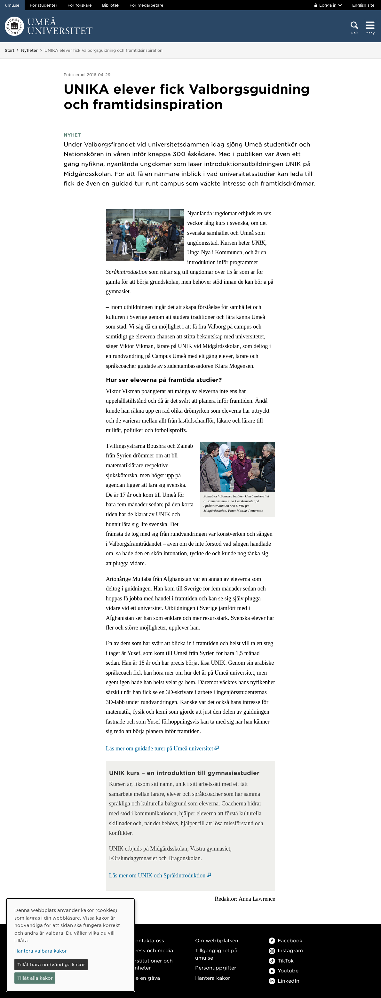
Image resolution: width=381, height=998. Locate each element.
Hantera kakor (212, 978)
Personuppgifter (215, 967)
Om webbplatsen (216, 940)
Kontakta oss (148, 940)
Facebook (285, 940)
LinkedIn (284, 981)
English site (363, 5)
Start (9, 50)
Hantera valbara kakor (40, 951)
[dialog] (70, 945)
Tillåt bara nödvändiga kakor (51, 964)
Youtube (283, 970)
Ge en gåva (146, 978)
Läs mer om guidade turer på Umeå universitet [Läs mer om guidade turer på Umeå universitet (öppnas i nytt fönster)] (159, 748)
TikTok (281, 960)
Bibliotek (110, 5)
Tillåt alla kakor (35, 978)
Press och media (152, 950)
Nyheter (29, 50)
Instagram (286, 950)
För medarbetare (146, 5)
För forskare (79, 5)
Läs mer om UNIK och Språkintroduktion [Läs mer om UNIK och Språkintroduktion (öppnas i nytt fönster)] (157, 875)
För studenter (43, 5)
